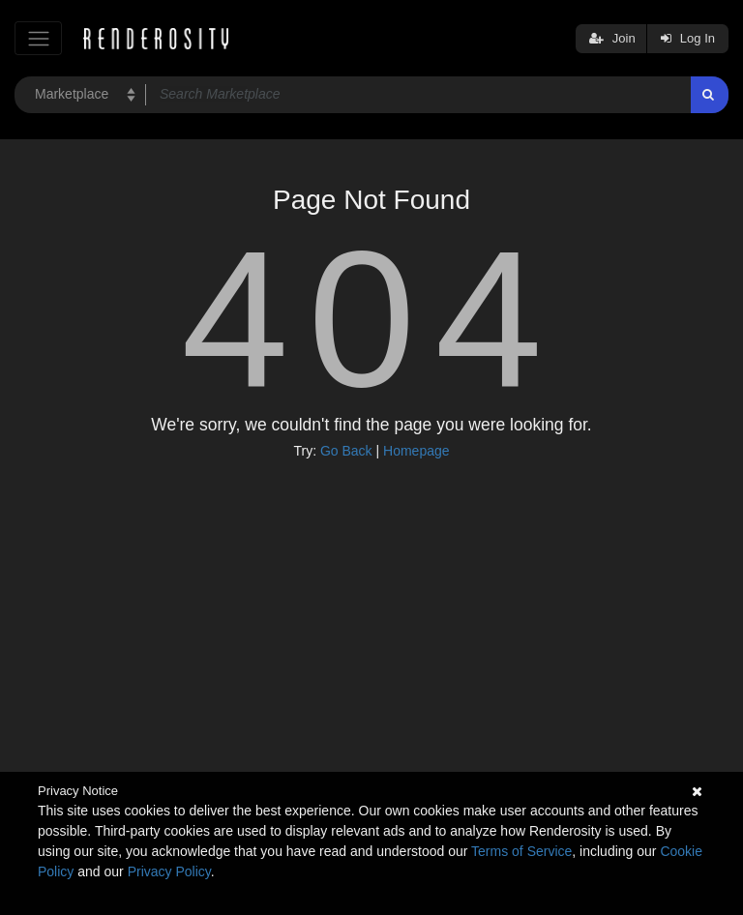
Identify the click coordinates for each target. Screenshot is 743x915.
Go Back (346, 450)
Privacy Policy (169, 871)
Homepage (416, 450)
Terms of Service (521, 851)
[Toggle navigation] (38, 38)
